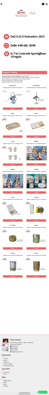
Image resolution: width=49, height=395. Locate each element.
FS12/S (12, 141)
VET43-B (13, 253)
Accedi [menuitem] (5, 374)
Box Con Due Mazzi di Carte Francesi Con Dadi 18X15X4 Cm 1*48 (18, 199)
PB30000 (36, 141)
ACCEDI (13, 108)
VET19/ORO (13, 225)
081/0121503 (14, 346)
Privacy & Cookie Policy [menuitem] (8, 365)
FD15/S (36, 113)
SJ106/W (36, 197)
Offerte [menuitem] (5, 382)
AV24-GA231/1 (12, 85)
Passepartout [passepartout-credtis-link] (27, 392)
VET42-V (36, 225)
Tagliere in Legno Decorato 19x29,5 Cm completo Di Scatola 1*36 (17, 115)
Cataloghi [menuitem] (5, 386)
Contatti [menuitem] (5, 360)
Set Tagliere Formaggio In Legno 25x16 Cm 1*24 (37, 115)
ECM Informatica (27, 393)
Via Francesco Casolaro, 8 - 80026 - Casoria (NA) (22, 342)
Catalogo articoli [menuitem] (7, 380)
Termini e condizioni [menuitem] (8, 364)
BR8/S (12, 113)
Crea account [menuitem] (6, 372)
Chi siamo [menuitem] (5, 358)
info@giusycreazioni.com (17, 351)
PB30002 (13, 169)
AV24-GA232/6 (36, 85)
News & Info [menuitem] (6, 362)
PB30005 (36, 169)
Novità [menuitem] (4, 384)
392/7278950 (14, 350)
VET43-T (36, 253)
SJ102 (12, 197)
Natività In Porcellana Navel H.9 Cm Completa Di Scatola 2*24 (17, 171)
